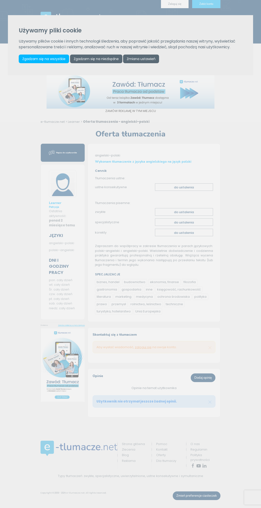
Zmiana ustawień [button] (141, 58)
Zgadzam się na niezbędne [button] (96, 58)
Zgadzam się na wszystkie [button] (44, 58)
